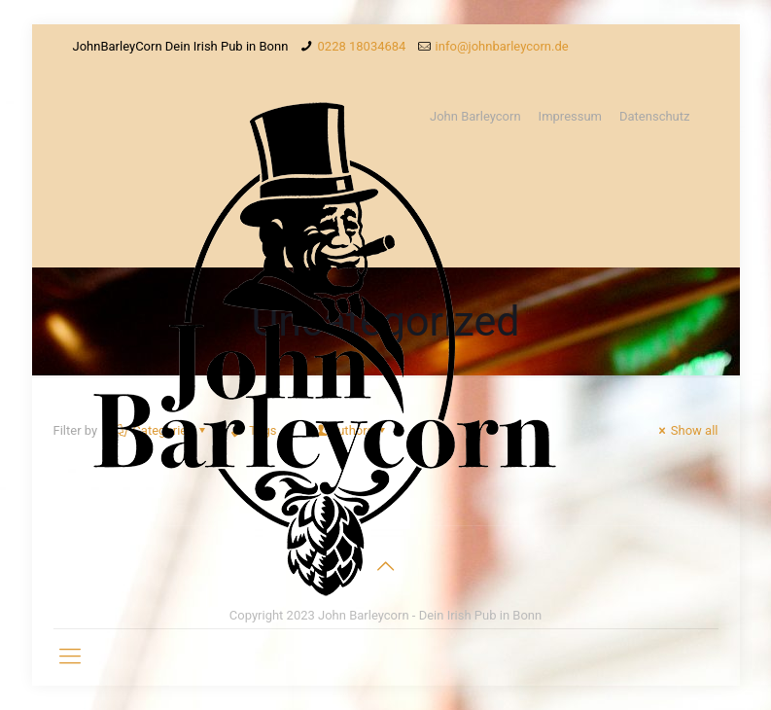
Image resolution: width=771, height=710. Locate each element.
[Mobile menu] (70, 656)
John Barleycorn (475, 116)
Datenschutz (654, 116)
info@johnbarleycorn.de (502, 46)
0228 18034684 (362, 46)
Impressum (570, 116)
